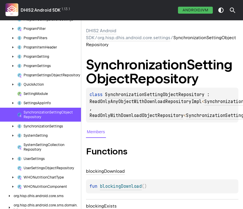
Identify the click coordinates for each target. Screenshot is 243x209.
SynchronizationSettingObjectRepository (154, 95)
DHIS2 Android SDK (41, 10)
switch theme (221, 10)
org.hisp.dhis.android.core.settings (134, 37)
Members (96, 131)
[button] (232, 10)
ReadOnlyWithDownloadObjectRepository (136, 115)
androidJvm (195, 10)
